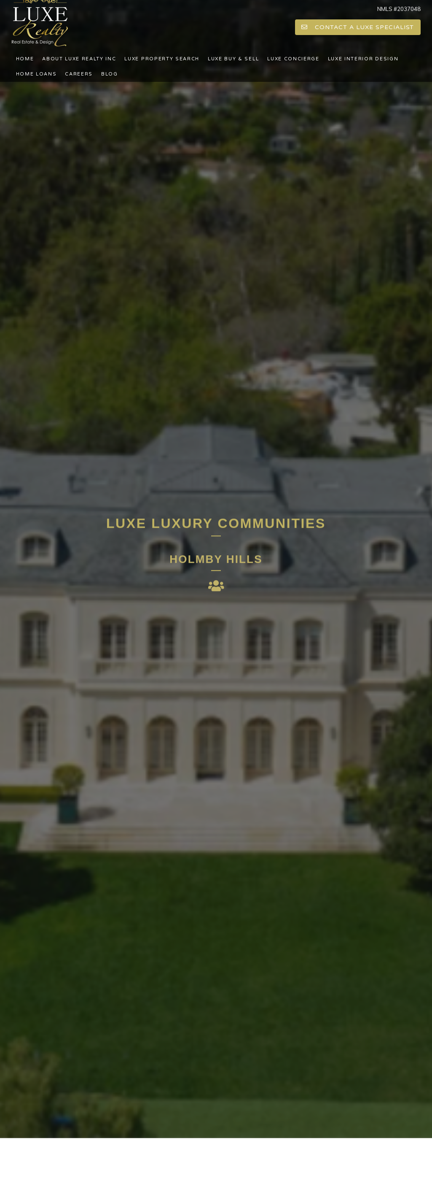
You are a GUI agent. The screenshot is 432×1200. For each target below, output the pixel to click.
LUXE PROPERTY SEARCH (161, 59)
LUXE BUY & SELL (233, 59)
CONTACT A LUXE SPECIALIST (357, 27)
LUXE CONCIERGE (293, 59)
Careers (79, 74)
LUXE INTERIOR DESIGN (363, 59)
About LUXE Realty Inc (79, 59)
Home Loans (36, 74)
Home (25, 59)
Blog (109, 74)
